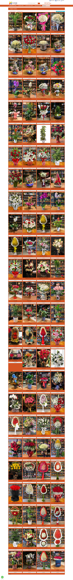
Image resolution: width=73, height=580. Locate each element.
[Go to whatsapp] (2, 577)
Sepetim (62, 0)
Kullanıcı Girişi (51, 0)
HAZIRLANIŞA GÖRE (29, 5)
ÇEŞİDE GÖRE (21, 5)
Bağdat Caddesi (13, 8)
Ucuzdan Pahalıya (12, 11)
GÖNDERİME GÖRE (12, 5)
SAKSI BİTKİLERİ (38, 5)
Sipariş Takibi (57, 0)
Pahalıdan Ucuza (19, 11)
